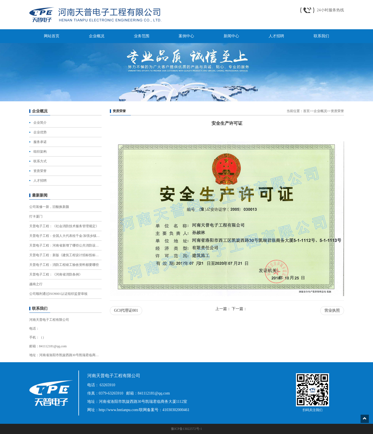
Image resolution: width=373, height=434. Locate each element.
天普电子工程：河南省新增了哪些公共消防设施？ (65, 245)
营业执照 (332, 310)
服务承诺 (40, 142)
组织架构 (40, 152)
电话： (34, 328)
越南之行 (36, 284)
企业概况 (320, 111)
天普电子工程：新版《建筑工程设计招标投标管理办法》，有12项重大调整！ (65, 255)
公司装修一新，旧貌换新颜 (49, 207)
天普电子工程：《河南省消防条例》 (55, 274)
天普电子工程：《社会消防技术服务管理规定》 (64, 226)
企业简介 (40, 123)
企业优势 (40, 132)
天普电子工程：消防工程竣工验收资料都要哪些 (64, 265)
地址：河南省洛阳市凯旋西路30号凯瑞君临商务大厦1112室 (65, 355)
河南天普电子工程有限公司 (49, 320)
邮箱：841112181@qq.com (48, 346)
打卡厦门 (36, 216)
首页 (306, 111)
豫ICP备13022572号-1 (186, 429)
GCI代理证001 (126, 310)
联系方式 (40, 161)
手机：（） (37, 337)
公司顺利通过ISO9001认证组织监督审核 (58, 294)
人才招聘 (40, 180)
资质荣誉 (40, 171)
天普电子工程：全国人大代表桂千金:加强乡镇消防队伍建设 (65, 236)
